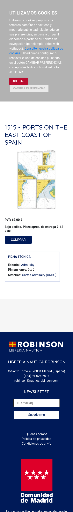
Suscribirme (36, 415)
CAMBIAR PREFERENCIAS (29, 88)
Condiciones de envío (36, 443)
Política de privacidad (36, 439)
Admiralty (27, 265)
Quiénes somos (36, 434)
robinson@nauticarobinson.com (36, 380)
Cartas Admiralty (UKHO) (39, 275)
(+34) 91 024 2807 (36, 376)
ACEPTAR (18, 81)
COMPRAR (18, 240)
